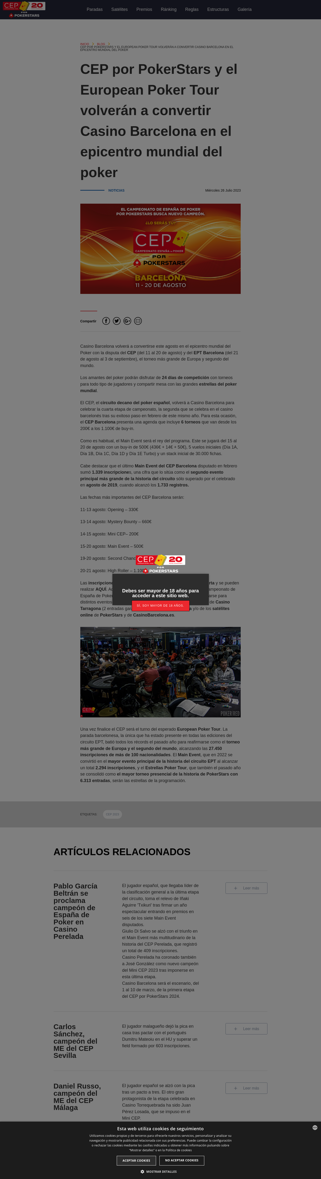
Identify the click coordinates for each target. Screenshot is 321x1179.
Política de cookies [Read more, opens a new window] (179, 1150)
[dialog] (160, 1150)
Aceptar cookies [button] (136, 1160)
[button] (160, 1171)
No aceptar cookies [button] (181, 1160)
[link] (161, 605)
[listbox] (315, 1127)
